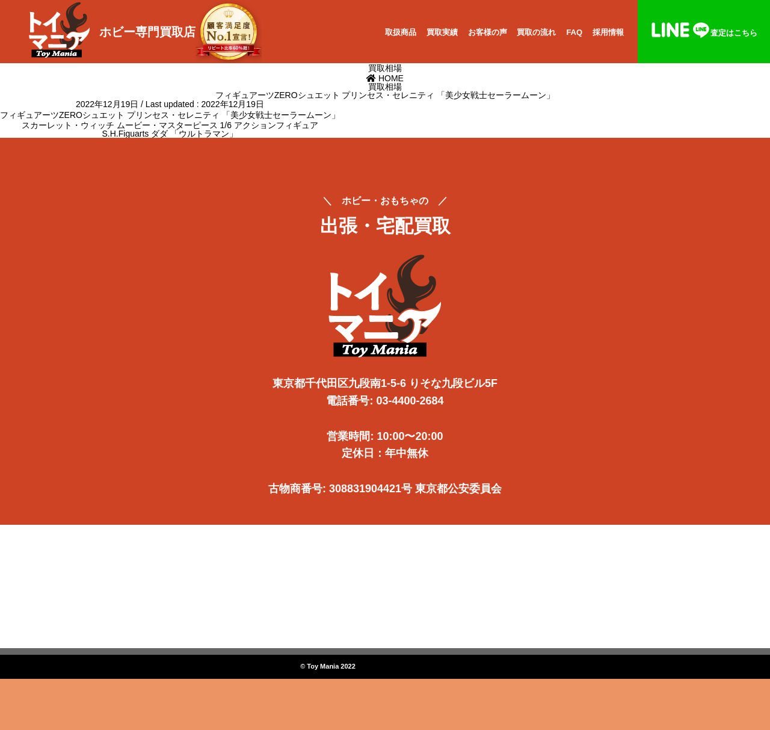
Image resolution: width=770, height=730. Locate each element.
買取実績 (442, 32)
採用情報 (608, 32)
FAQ (574, 32)
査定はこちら (703, 32)
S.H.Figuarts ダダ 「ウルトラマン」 (170, 133)
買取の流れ (536, 32)
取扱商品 (400, 32)
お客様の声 (487, 32)
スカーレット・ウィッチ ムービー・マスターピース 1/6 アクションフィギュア (170, 125)
